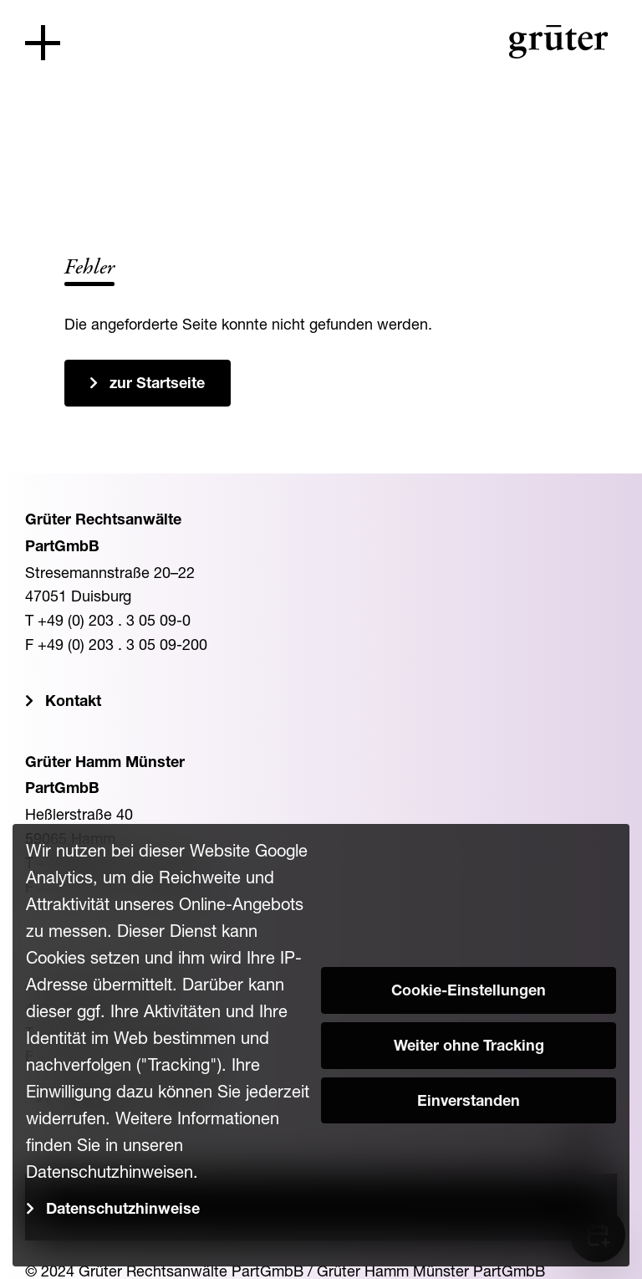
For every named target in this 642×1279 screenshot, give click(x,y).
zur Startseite (157, 384)
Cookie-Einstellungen (468, 992)
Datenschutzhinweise (123, 1210)
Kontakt (73, 702)
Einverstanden (468, 1102)
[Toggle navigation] (42, 42)
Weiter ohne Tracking (469, 1047)
